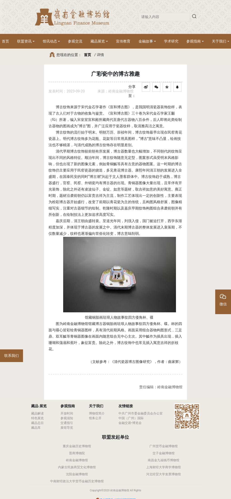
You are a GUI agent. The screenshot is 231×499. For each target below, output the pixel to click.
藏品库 (36, 427)
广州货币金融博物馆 (163, 446)
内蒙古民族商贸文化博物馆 (77, 467)
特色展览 (37, 418)
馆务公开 (95, 418)
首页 (5, 41)
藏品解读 (37, 413)
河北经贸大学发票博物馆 (163, 474)
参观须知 (66, 418)
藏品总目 (37, 423)
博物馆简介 (97, 413)
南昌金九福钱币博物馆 (163, 460)
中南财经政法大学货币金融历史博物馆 (77, 481)
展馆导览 (66, 427)
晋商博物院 (77, 453)
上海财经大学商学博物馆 (163, 467)
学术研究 (171, 41)
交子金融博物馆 (163, 453)
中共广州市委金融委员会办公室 (140, 413)
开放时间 (66, 413)
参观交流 (75, 41)
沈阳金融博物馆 (77, 474)
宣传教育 (123, 41)
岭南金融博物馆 (77, 460)
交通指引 (66, 423)
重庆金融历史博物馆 (77, 446)
